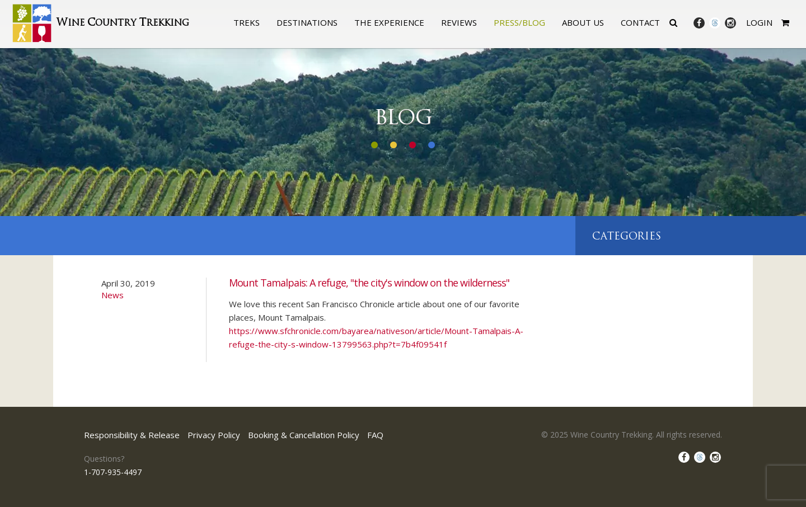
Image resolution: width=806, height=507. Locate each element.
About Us (583, 22)
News (112, 295)
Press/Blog (519, 22)
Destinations (307, 22)
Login (759, 22)
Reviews (459, 22)
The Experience (389, 22)
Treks (246, 22)
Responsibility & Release (132, 434)
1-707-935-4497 (113, 472)
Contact (640, 22)
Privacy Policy (214, 434)
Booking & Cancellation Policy (303, 434)
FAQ (375, 434)
